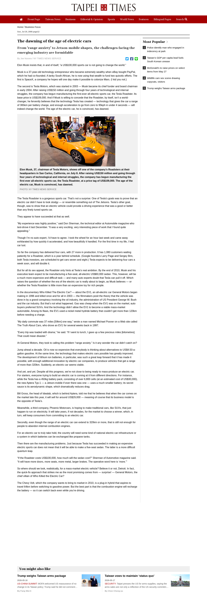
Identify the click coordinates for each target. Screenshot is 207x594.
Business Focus (33, 27)
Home (20, 27)
